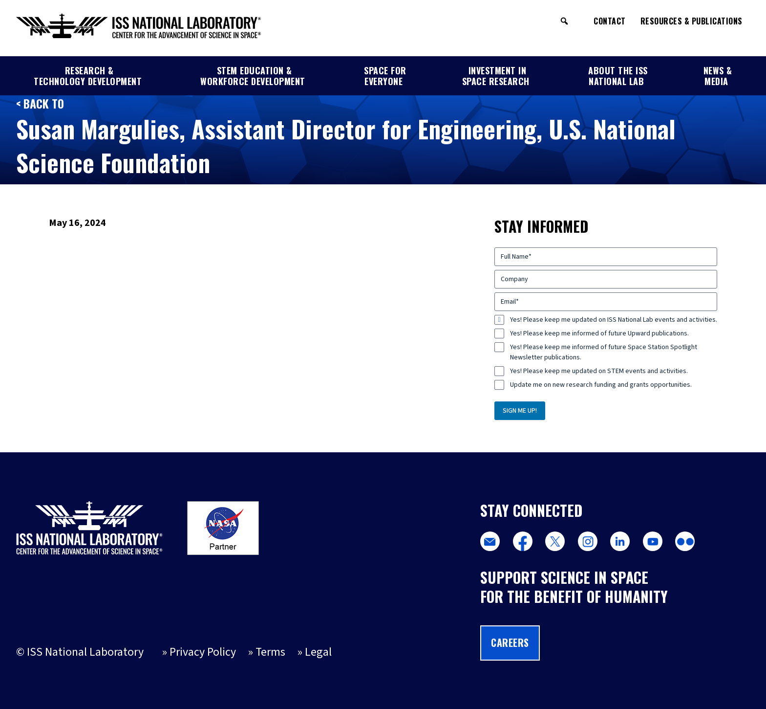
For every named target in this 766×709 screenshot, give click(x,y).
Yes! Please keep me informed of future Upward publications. (599, 333)
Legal (318, 652)
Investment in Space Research (496, 76)
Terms (270, 652)
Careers (510, 642)
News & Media (717, 76)
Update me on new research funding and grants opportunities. (601, 385)
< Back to (40, 103)
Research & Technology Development (88, 76)
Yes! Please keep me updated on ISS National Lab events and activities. (613, 320)
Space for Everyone (385, 76)
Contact (610, 21)
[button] (564, 21)
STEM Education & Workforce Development (252, 76)
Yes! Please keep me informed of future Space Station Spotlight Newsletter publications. (603, 352)
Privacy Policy (203, 652)
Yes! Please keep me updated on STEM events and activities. (599, 371)
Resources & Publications (691, 21)
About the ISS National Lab (618, 76)
